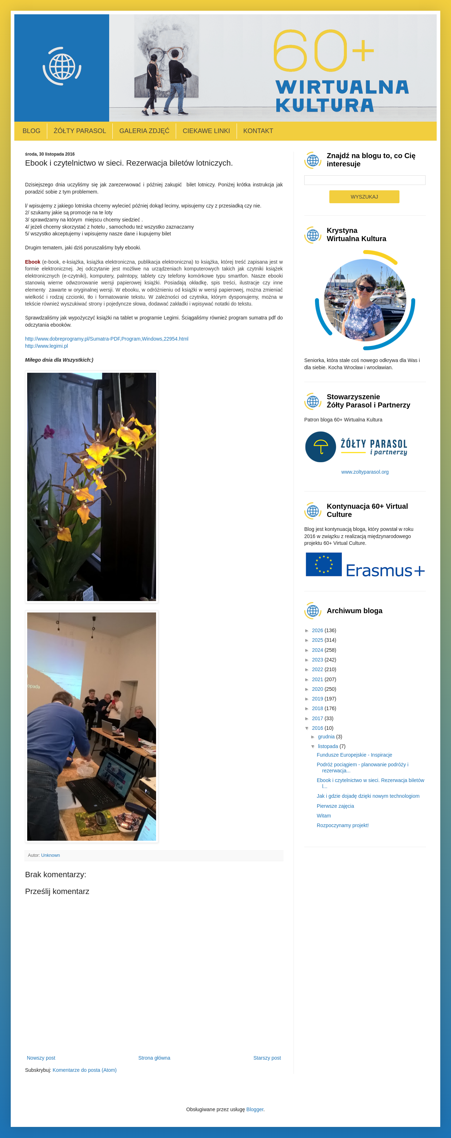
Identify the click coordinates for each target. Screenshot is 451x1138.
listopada (328, 746)
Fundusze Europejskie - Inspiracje (354, 755)
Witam (324, 816)
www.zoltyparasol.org (365, 472)
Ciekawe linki (206, 131)
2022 (318, 669)
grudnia (327, 736)
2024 (318, 650)
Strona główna (154, 1058)
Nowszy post (41, 1058)
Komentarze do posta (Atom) (85, 1070)
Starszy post (267, 1058)
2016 (318, 728)
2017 (318, 718)
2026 (318, 630)
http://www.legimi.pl (46, 346)
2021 (318, 679)
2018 (318, 708)
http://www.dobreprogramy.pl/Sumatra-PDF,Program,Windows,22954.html (106, 339)
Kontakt (258, 131)
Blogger (254, 1109)
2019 (318, 699)
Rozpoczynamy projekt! (343, 825)
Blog (31, 131)
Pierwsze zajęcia (335, 806)
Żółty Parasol (80, 131)
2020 (318, 689)
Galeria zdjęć (144, 131)
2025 (318, 640)
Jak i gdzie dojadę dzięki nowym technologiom (368, 796)
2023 (318, 660)
